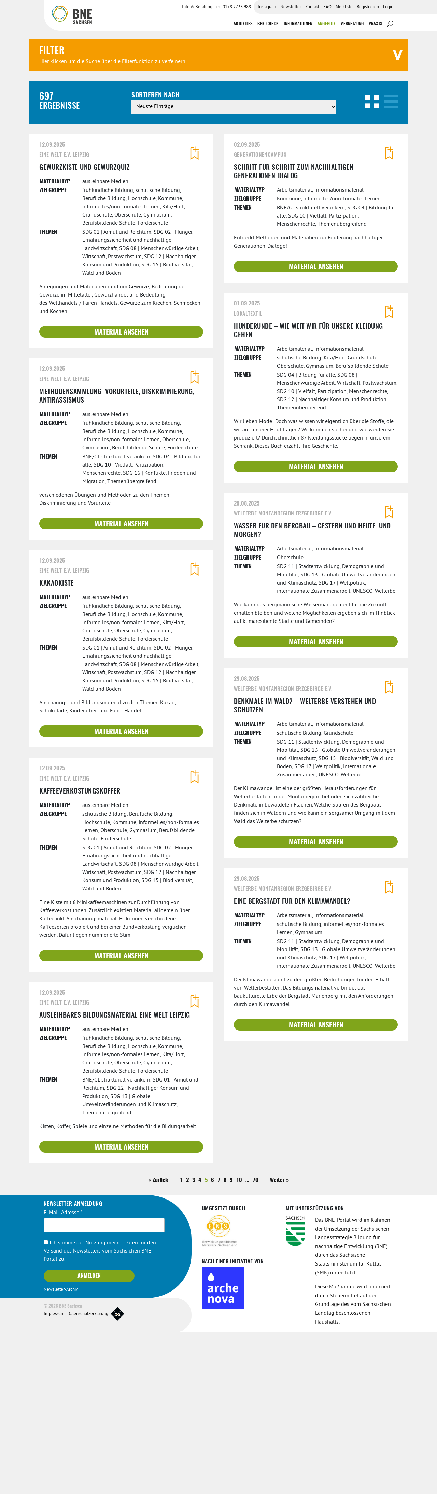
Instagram (267, 7)
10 (239, 1342)
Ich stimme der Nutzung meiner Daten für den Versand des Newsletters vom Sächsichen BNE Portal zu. (100, 1413)
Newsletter (290, 7)
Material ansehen (121, 494)
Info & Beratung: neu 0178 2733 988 (216, 7)
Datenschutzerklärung (87, 1476)
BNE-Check (267, 19)
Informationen (298, 19)
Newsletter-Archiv (61, 1451)
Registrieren (368, 7)
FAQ (327, 7)
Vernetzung (352, 19)
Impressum (54, 1476)
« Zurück (158, 1342)
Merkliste (344, 7)
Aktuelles (243, 19)
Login (388, 7)
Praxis (375, 19)
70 (255, 1342)
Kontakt (312, 7)
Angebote (327, 19)
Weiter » (279, 1342)
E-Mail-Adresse (63, 1374)
